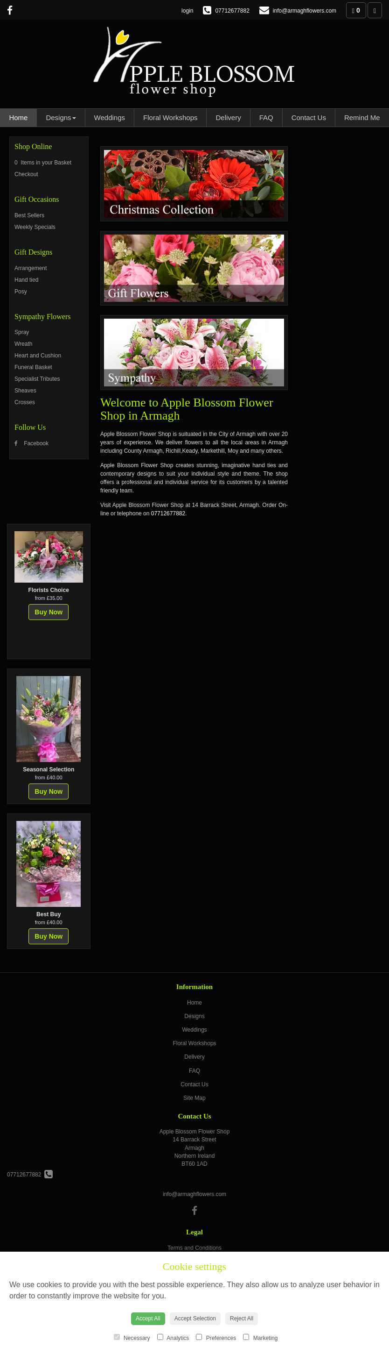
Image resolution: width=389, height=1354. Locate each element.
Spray (21, 332)
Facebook (31, 443)
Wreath (23, 344)
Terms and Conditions (194, 1248)
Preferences (216, 1337)
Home (18, 117)
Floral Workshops (170, 117)
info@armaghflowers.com (194, 1194)
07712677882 (168, 513)
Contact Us (309, 117)
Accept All (148, 1318)
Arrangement (30, 268)
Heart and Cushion (37, 355)
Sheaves (25, 390)
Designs (61, 117)
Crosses (24, 402)
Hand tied (26, 280)
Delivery (228, 117)
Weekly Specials (35, 227)
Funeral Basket (33, 367)
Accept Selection (195, 1318)
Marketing (260, 1337)
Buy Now (49, 612)
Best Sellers (29, 215)
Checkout (26, 174)
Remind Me (362, 117)
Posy (20, 291)
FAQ (266, 117)
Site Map (194, 1098)
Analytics (173, 1337)
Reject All (241, 1318)
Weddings (109, 117)
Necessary (132, 1337)
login (187, 10)
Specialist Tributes (37, 379)
